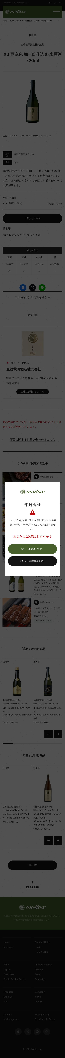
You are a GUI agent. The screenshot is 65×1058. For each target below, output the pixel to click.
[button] (32, 549)
